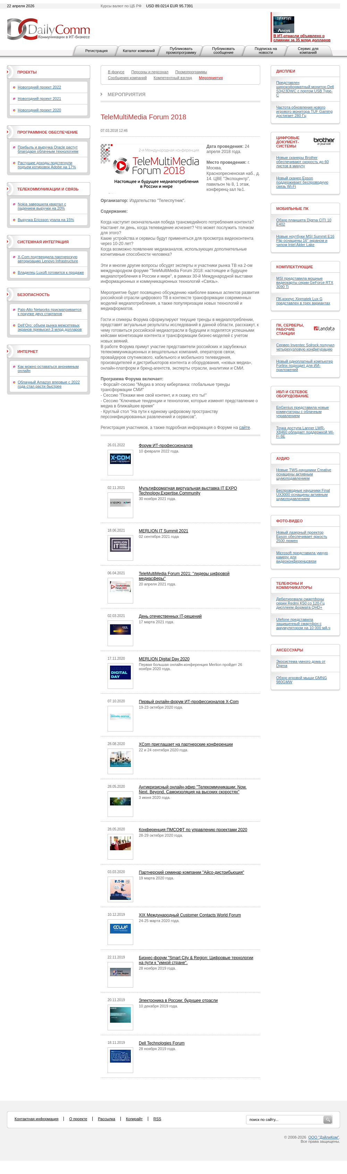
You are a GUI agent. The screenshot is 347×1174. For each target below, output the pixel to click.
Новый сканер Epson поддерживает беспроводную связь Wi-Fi (302, 182)
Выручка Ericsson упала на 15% (46, 220)
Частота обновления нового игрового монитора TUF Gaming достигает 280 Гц (304, 111)
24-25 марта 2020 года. (159, 921)
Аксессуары (289, 650)
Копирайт (134, 1119)
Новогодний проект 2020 (39, 110)
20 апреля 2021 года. (157, 584)
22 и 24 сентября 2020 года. (163, 750)
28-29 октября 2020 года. (161, 835)
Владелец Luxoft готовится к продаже (51, 272)
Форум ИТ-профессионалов (166, 445)
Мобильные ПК (292, 208)
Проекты (26, 72)
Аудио (282, 458)
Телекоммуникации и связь (47, 189)
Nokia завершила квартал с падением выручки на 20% (42, 206)
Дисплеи (285, 71)
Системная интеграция (43, 242)
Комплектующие (294, 267)
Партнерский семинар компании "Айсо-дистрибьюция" (191, 872)
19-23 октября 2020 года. (161, 707)
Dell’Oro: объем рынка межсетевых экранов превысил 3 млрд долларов (50, 327)
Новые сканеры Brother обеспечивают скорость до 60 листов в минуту (302, 161)
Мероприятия (126, 94)
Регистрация (96, 51)
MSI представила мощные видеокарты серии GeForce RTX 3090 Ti (304, 282)
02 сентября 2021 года (159, 536)
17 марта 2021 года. (156, 622)
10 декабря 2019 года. (158, 1006)
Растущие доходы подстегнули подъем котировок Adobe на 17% (47, 165)
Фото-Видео (289, 521)
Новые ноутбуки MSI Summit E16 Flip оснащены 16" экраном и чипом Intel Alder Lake (305, 240)
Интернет (27, 351)
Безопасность (33, 295)
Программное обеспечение (47, 132)
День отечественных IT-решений (170, 616)
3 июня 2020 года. (154, 797)
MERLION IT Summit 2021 (163, 531)
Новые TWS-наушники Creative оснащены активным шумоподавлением (303, 474)
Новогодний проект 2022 (39, 87)
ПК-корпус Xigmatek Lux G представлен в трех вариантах (303, 301)
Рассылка (106, 1119)
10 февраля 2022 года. (159, 451)
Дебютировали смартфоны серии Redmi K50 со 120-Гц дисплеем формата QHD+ (300, 603)
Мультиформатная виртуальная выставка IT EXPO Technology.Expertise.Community (188, 491)
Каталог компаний (139, 51)
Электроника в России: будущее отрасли (178, 1000)
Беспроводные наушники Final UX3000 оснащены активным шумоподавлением (303, 494)
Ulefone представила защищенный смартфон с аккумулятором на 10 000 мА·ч (303, 623)
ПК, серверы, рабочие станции (290, 329)
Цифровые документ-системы (287, 142)
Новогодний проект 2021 (39, 98)
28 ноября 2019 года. (157, 968)
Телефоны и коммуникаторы (294, 585)
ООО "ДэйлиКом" (323, 1137)
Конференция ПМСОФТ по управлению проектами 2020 (193, 829)
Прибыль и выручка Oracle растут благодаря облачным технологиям (48, 149)
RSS (157, 1119)
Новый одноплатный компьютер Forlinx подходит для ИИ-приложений (304, 365)
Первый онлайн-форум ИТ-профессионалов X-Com (189, 701)
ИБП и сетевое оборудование (292, 394)
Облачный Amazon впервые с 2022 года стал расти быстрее (49, 384)
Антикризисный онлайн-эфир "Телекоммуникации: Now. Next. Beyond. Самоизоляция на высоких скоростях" (193, 789)
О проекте (78, 1119)
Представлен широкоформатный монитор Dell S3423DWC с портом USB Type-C (305, 89)
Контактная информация (36, 1119)
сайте (244, 427)
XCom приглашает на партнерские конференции (186, 744)
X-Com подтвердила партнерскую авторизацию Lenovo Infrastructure (48, 259)
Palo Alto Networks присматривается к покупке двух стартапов (50, 311)
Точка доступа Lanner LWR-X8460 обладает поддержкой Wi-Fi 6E (305, 432)
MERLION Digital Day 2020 (164, 659)
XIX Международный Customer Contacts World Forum (190, 915)
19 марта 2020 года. (156, 878)
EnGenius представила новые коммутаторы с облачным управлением (302, 411)
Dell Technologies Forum (162, 1043)
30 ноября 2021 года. (157, 499)
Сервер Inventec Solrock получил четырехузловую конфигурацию (305, 347)
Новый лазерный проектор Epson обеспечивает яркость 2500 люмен (301, 536)
